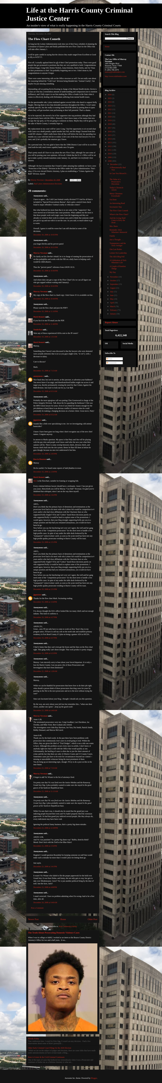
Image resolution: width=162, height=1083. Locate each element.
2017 (110, 128)
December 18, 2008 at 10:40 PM (45, 271)
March (112, 306)
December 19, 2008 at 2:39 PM (45, 472)
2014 (110, 139)
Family (112, 236)
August (113, 288)
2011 (110, 150)
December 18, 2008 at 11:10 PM (45, 311)
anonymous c (38, 376)
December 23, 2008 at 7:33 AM (45, 768)
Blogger (94, 1078)
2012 (110, 146)
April (112, 303)
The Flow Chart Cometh (119, 211)
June (112, 295)
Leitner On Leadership (118, 253)
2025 (110, 98)
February (113, 310)
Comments (111, 363)
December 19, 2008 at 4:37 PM (45, 617)
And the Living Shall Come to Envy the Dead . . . (117, 220)
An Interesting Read (117, 203)
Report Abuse (111, 322)
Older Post (92, 919)
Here (35, 481)
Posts (109, 359)
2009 (110, 157)
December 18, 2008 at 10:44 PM (45, 299)
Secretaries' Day (116, 207)
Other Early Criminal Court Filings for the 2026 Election (49, 1048)
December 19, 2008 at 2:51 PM (45, 542)
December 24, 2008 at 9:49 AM (45, 902)
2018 (110, 124)
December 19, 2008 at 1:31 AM (45, 337)
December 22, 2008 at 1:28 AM (45, 671)
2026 (110, 95)
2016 (110, 132)
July (112, 292)
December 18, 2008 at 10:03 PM (45, 235)
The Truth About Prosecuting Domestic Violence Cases (54, 932)
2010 (110, 154)
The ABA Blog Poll (117, 257)
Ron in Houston (39, 459)
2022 (110, 109)
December (114, 164)
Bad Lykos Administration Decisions (48, 184)
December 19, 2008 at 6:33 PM (45, 653)
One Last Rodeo (116, 249)
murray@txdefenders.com (115, 72)
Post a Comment (37, 908)
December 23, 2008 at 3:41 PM (45, 867)
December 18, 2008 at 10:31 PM (45, 247)
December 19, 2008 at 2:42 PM (45, 495)
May (112, 299)
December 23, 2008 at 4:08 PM (45, 887)
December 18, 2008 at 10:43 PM (45, 286)
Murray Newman (40, 253)
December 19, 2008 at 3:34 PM (45, 602)
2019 (110, 120)
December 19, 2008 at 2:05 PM (45, 454)
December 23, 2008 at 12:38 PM (45, 828)
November (114, 277)
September (114, 284)
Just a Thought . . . (116, 240)
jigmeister (37, 420)
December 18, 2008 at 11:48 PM (45, 324)
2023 (110, 106)
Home (63, 919)
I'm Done (113, 200)
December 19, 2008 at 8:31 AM (45, 391)
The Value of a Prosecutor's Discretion (115, 181)
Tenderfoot (37, 330)
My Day (113, 272)
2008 (110, 161)
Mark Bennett (39, 317)
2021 (110, 113)
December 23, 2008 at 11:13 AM (45, 791)
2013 (110, 143)
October (113, 281)
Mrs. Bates (114, 226)
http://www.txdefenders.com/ (116, 76)
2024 (110, 102)
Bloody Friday (33, 1039)
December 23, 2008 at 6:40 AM (45, 710)
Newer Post (33, 919)
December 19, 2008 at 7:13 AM (45, 371)
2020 (110, 117)
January (113, 314)
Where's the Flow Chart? (119, 214)
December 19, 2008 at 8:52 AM (45, 415)
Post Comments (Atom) (68, 926)
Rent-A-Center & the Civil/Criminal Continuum (46, 1057)
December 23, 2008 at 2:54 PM (45, 846)
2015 (110, 135)
